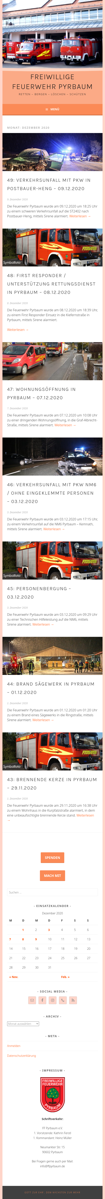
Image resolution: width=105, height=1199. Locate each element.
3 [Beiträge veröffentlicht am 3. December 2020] (49, 930)
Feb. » (65, 977)
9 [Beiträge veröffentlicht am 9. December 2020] (36, 939)
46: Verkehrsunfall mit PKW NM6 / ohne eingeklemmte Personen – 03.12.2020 (52, 493)
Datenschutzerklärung (21, 1056)
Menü (54, 109)
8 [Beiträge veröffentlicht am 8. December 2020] (23, 939)
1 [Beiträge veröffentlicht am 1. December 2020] (23, 930)
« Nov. (13, 977)
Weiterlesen (80, 216)
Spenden (52, 857)
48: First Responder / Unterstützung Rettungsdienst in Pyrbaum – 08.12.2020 (51, 284)
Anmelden (13, 1046)
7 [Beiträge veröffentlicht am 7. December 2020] (10, 939)
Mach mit (52, 875)
